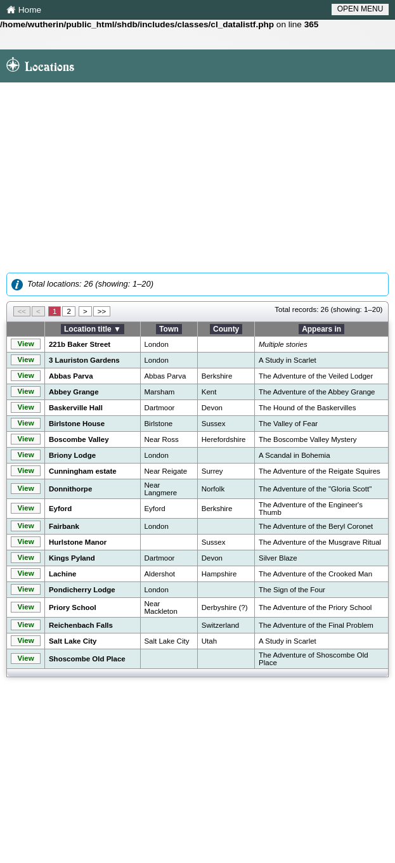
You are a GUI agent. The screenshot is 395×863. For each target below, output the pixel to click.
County (226, 329)
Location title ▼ (92, 329)
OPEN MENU (360, 8)
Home (23, 10)
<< (22, 311)
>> (102, 311)
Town (168, 329)
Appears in (321, 329)
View (26, 343)
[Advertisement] (197, 177)
